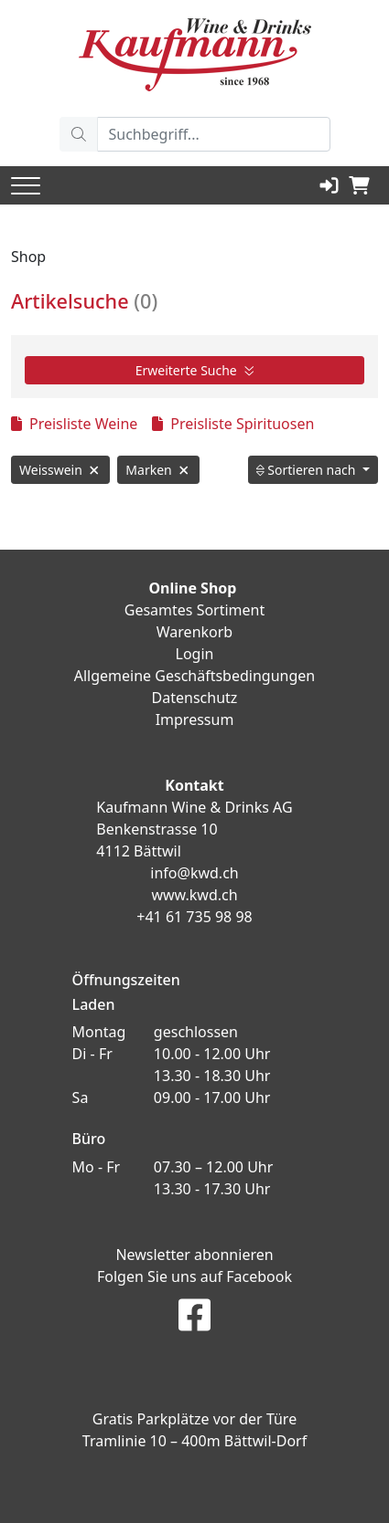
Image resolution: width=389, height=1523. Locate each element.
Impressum (195, 719)
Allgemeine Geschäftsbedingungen (194, 676)
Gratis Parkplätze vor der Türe (194, 1419)
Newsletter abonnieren (194, 1255)
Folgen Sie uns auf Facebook (194, 1276)
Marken (158, 469)
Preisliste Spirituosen (233, 424)
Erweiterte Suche (194, 370)
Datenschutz (195, 698)
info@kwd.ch (194, 873)
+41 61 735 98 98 (194, 917)
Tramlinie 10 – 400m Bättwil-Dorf (194, 1441)
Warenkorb (194, 632)
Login (195, 654)
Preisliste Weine (74, 424)
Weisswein (60, 469)
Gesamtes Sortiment (194, 610)
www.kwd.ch (194, 895)
